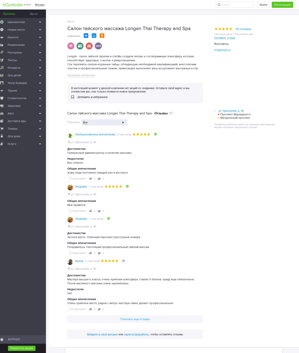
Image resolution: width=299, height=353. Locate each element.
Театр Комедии (20, 83)
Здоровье (16, 106)
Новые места (18, 29)
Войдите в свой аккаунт (102, 283)
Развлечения (18, 45)
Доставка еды (19, 121)
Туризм (15, 90)
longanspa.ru (222, 50)
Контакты (170, 305)
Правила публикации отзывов (163, 310)
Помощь (104, 305)
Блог (75, 305)
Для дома (16, 136)
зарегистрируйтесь (136, 283)
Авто (13, 113)
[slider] (223, 28)
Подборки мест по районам (124, 310)
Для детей (16, 75)
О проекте (88, 305)
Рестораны (17, 52)
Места (36, 14)
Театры (15, 60)
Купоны (12, 14)
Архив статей (235, 305)
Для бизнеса (136, 305)
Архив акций (215, 305)
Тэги (249, 305)
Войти (263, 4)
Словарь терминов (191, 305)
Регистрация (282, 4)
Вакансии (118, 305)
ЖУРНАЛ (16, 339)
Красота (15, 37)
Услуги (14, 144)
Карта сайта (263, 305)
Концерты (16, 67)
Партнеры (154, 305)
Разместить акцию (24, 348)
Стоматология (19, 98)
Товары (15, 128)
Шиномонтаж (19, 22)
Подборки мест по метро (87, 310)
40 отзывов (243, 29)
